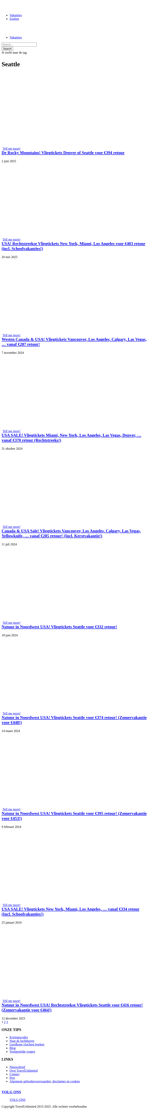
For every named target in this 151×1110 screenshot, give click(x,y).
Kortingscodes (19, 1037)
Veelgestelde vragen (22, 1051)
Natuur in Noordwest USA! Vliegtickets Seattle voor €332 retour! (59, 626)
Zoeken (14, 18)
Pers (12, 1077)
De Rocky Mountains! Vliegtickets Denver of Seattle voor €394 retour (63, 152)
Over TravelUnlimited (24, 1070)
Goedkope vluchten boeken (27, 1044)
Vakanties (16, 15)
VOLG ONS (11, 1092)
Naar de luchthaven (22, 1040)
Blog (13, 1048)
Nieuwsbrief (17, 1067)
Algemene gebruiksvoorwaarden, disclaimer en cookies (45, 1081)
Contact (14, 1074)
